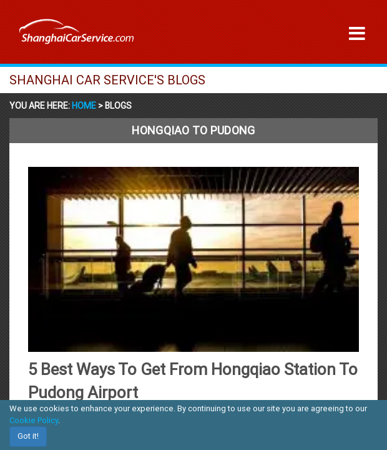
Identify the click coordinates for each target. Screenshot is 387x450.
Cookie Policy (33, 420)
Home (85, 105)
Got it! (28, 436)
